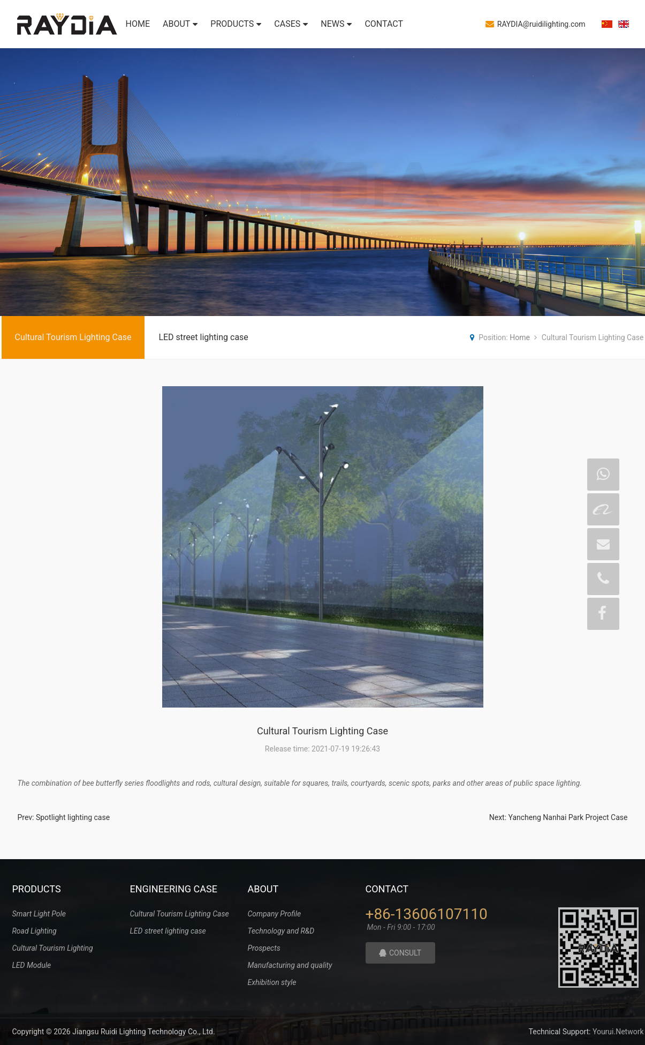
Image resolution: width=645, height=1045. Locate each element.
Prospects (264, 948)
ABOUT (180, 24)
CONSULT (400, 953)
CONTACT (384, 24)
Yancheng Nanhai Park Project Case (568, 817)
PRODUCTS (235, 24)
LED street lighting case (203, 337)
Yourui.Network (618, 1031)
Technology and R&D (281, 931)
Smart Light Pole (39, 913)
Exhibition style (272, 982)
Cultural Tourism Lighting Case (73, 337)
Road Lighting (34, 931)
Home (520, 337)
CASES (291, 24)
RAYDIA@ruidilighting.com (535, 23)
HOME (138, 24)
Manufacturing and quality (290, 965)
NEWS (336, 24)
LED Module (31, 965)
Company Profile (274, 913)
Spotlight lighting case (73, 817)
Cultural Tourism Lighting (52, 948)
